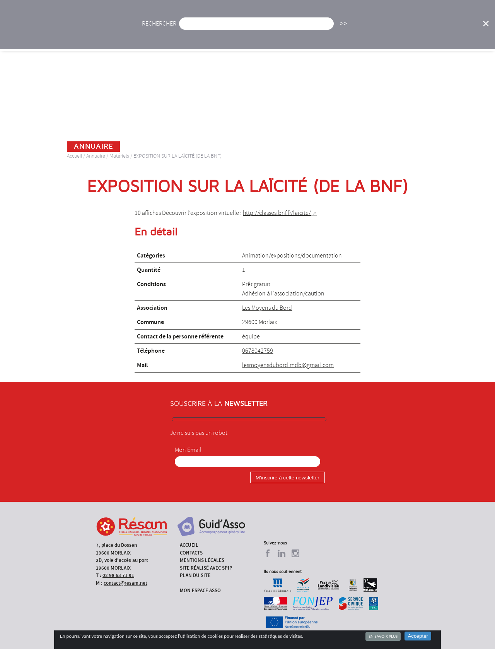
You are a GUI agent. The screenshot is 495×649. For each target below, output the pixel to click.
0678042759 (257, 351)
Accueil (162, 29)
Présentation (270, 29)
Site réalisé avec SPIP (206, 568)
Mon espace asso (200, 590)
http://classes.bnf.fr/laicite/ (277, 213)
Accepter (418, 636)
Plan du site (195, 575)
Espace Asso (168, 38)
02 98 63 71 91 (118, 575)
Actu (194, 29)
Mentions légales (202, 560)
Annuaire (405, 29)
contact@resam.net (125, 583)
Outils (443, 29)
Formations (361, 29)
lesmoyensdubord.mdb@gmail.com (288, 365)
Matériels (119, 156)
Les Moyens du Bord (267, 308)
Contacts (191, 552)
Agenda (227, 29)
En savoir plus (383, 636)
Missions (317, 29)
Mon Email (188, 450)
